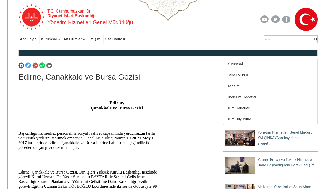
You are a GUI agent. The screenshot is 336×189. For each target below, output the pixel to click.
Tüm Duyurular (239, 119)
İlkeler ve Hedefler (241, 97)
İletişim (94, 39)
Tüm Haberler (238, 108)
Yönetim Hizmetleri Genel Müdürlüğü (90, 22)
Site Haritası (115, 39)
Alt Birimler (73, 39)
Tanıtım (233, 86)
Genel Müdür (237, 75)
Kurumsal (49, 39)
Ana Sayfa (28, 39)
